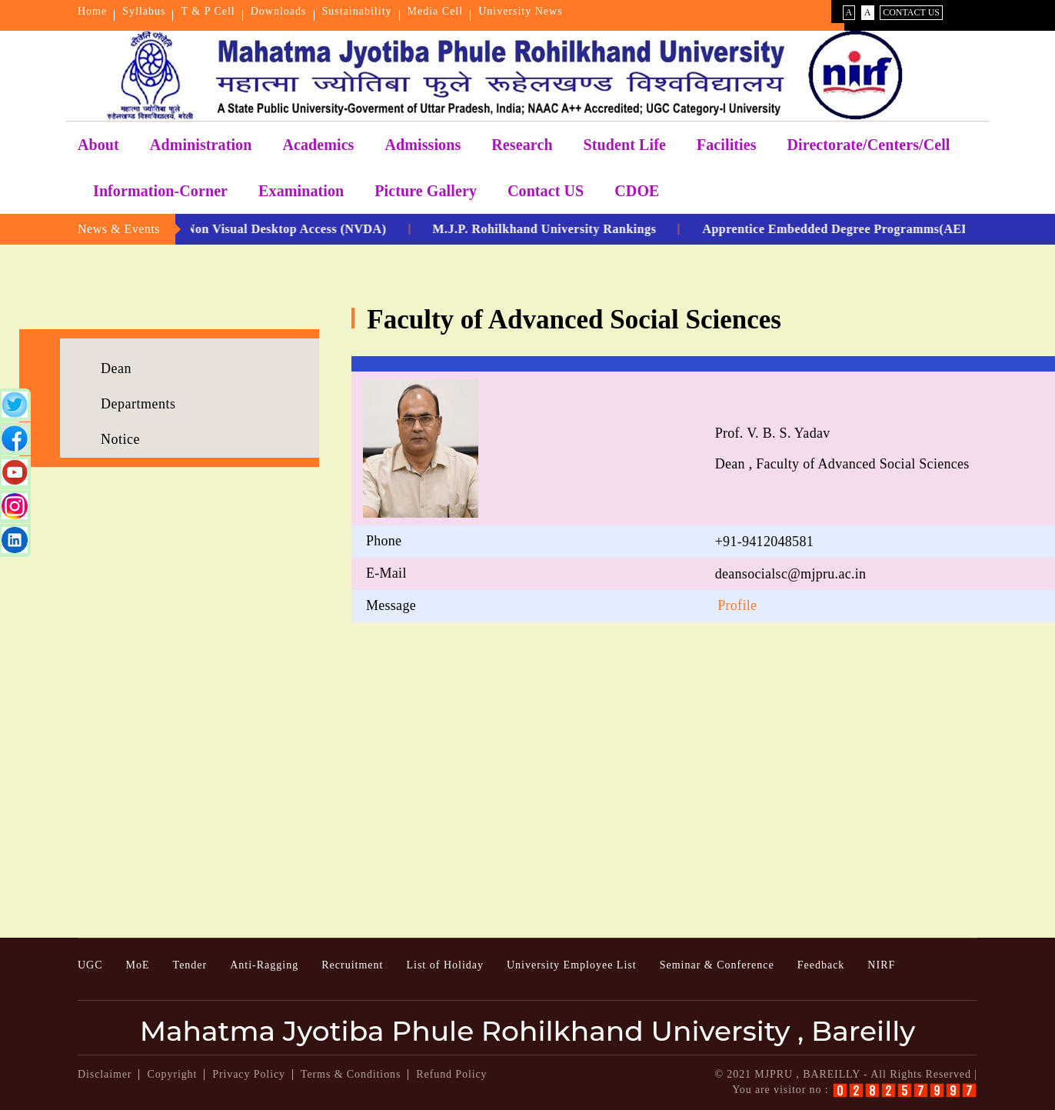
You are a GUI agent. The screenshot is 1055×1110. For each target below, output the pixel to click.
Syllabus (143, 11)
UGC (90, 965)
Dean (116, 368)
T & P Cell (208, 11)
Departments (138, 404)
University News (520, 11)
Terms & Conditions (351, 1074)
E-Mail (386, 573)
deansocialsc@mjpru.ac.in (791, 574)
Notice (120, 439)
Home (92, 11)
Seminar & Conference (717, 965)
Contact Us (911, 12)
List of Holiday (445, 965)
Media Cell (436, 11)
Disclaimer (104, 1074)
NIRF (881, 965)
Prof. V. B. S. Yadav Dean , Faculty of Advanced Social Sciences (842, 448)
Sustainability (357, 11)
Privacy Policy (248, 1074)
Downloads (279, 11)
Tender (190, 965)
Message (391, 605)
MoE (138, 965)
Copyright (172, 1074)
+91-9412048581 (764, 541)
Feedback (821, 965)
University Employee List (572, 965)
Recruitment (352, 965)
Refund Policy (451, 1074)
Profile (737, 605)
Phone (384, 540)
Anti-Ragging (264, 965)
